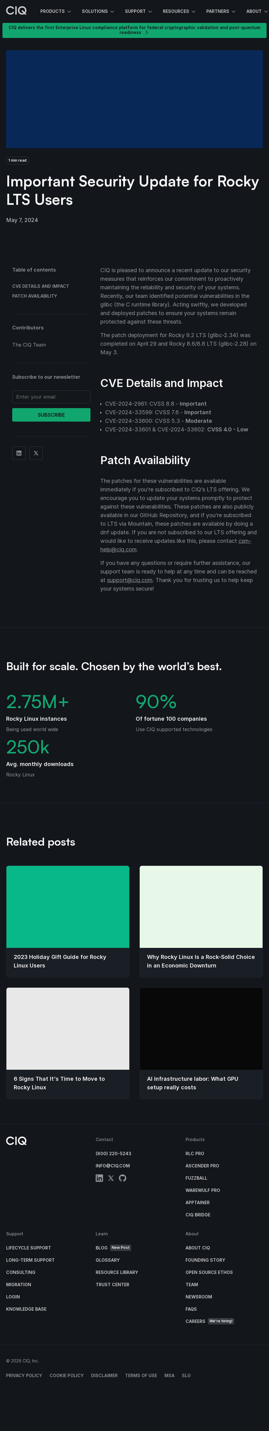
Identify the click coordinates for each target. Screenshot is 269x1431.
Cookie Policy (67, 1375)
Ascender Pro (202, 1165)
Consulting (20, 1272)
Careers (210, 1321)
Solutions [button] (98, 12)
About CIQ (198, 1247)
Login (13, 1296)
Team (192, 1284)
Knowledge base (26, 1309)
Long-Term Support (30, 1260)
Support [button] (139, 12)
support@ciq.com (130, 580)
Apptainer (198, 1202)
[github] (122, 1179)
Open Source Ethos (209, 1272)
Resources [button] (180, 12)
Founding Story (205, 1260)
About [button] (257, 12)
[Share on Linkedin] (19, 453)
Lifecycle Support (28, 1247)
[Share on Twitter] (36, 453)
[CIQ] (16, 11)
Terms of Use (141, 1375)
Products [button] (56, 12)
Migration (18, 1284)
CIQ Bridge (198, 1214)
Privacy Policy (24, 1375)
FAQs (191, 1309)
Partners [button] (221, 12)
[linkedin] (99, 1179)
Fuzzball (196, 1178)
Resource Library (117, 1272)
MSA (169, 1375)
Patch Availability (34, 296)
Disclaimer (104, 1375)
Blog (113, 1248)
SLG (186, 1375)
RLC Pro (195, 1153)
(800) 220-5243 (113, 1153)
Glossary (108, 1260)
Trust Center (112, 1284)
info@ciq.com (113, 1165)
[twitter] (111, 1179)
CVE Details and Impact (40, 286)
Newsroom (199, 1296)
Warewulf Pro (203, 1190)
